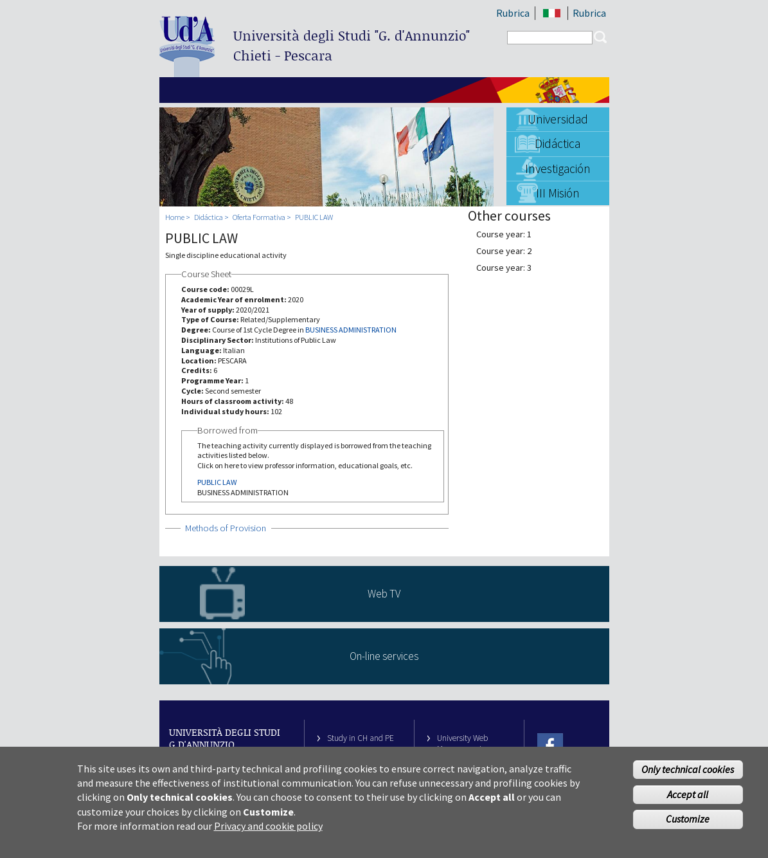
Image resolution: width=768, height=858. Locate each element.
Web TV (384, 594)
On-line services (384, 656)
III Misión (558, 193)
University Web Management (462, 743)
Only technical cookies (687, 774)
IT (552, 13)
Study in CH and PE (360, 738)
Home (174, 217)
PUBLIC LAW (314, 217)
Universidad (558, 119)
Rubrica (513, 12)
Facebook (550, 746)
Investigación (558, 168)
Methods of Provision (225, 528)
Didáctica (557, 143)
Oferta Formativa (259, 217)
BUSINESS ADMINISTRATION (351, 329)
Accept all (687, 799)
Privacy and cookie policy (268, 831)
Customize (688, 824)
